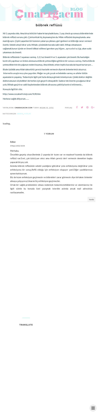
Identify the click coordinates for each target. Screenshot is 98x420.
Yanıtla (91, 199)
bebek (20, 114)
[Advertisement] (49, 295)
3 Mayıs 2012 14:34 (17, 146)
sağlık (27, 114)
